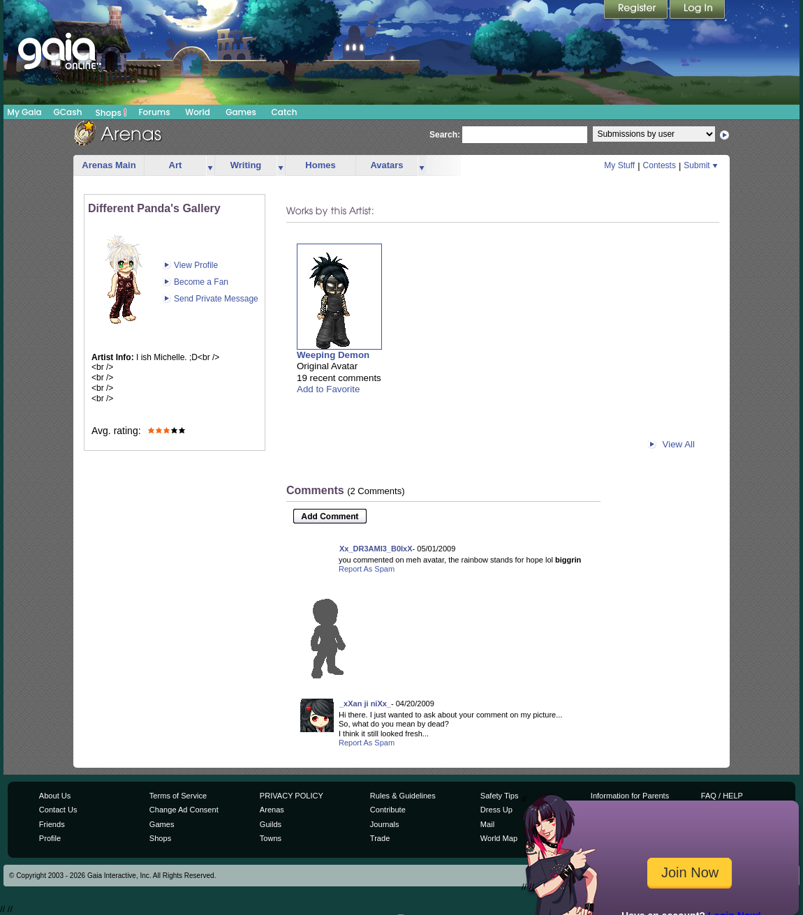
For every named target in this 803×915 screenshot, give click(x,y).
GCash (68, 112)
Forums (154, 112)
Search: (444, 135)
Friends (52, 824)
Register (637, 10)
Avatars (386, 165)
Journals (384, 824)
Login (697, 10)
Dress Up (496, 809)
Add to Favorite (328, 389)
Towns (270, 838)
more (210, 166)
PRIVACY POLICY (291, 795)
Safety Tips (499, 795)
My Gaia (24, 112)
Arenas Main (108, 165)
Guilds (270, 824)
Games (241, 112)
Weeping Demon (333, 355)
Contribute (388, 809)
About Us (55, 795)
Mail (487, 824)
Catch (284, 112)
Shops (111, 112)
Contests (659, 165)
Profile (50, 838)
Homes (320, 165)
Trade (380, 838)
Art (175, 165)
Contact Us (58, 809)
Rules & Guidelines (403, 795)
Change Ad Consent (184, 809)
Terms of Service (178, 795)
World (197, 112)
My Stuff (619, 165)
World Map (498, 838)
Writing (246, 165)
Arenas (272, 809)
